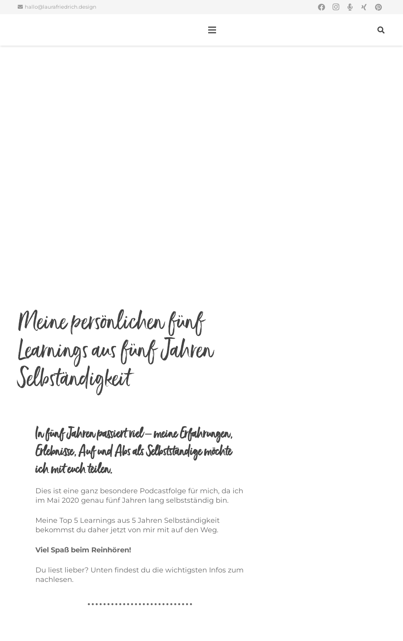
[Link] (29, 30)
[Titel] (350, 7)
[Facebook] (321, 7)
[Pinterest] (378, 7)
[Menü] (212, 30)
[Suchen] (381, 30)
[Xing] (364, 7)
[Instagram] (336, 7)
